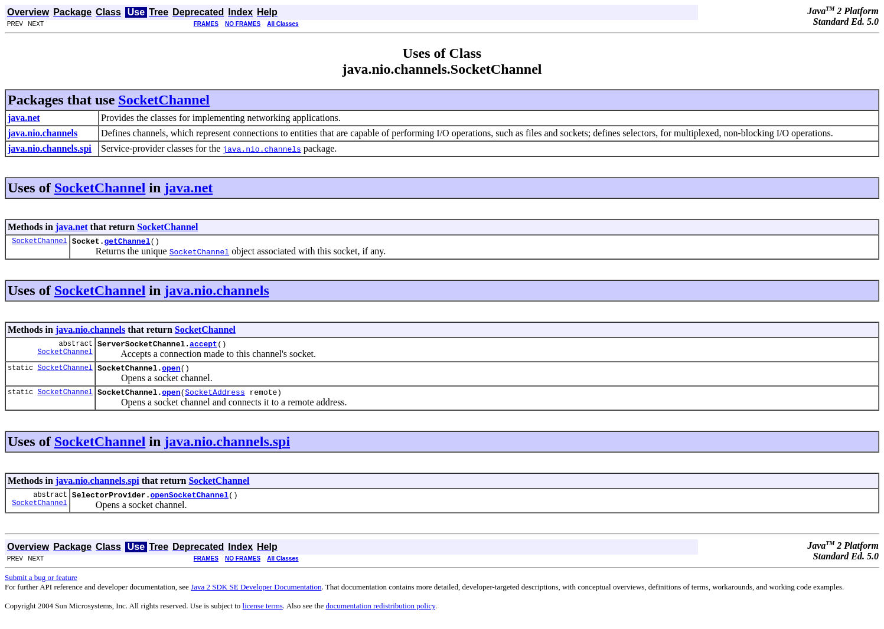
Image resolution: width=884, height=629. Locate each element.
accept (203, 347)
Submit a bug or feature (41, 586)
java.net (188, 187)
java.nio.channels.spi (227, 448)
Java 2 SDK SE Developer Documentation (256, 595)
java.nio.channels (216, 292)
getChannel (127, 242)
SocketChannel (164, 99)
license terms (263, 614)
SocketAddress (214, 399)
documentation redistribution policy (380, 614)
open (171, 373)
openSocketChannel (189, 503)
